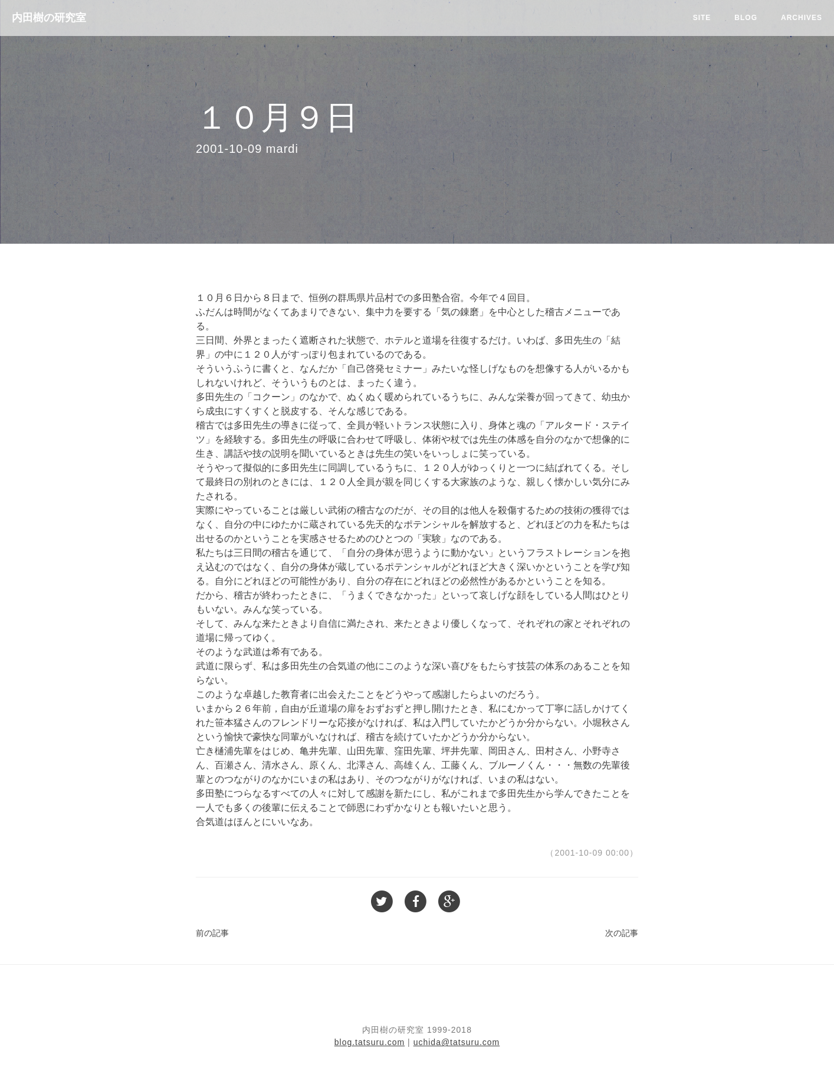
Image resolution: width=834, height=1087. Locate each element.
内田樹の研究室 (49, 18)
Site (702, 18)
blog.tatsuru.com (369, 1042)
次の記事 (621, 933)
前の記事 (212, 933)
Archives (801, 18)
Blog (745, 18)
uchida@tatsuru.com (456, 1042)
